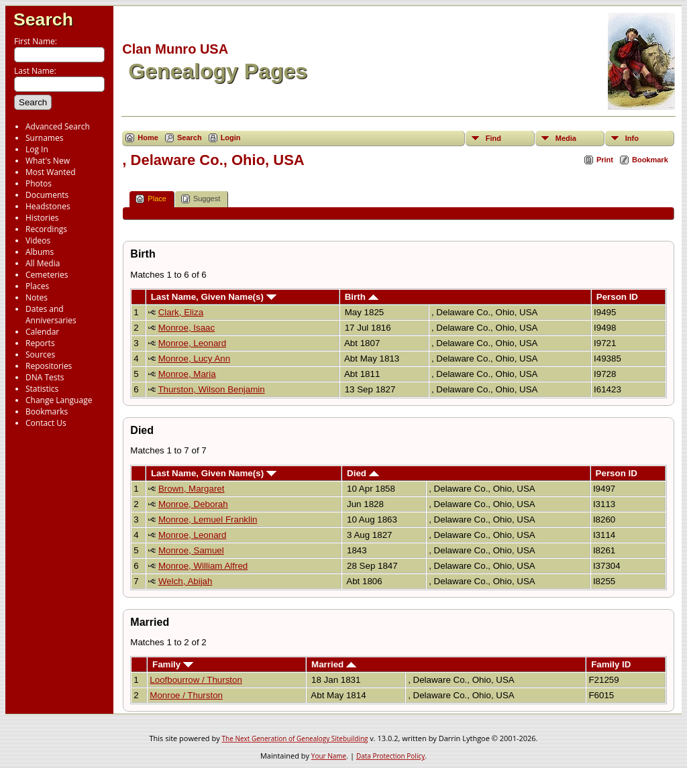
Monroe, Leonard (192, 343)
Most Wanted (50, 172)
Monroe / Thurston (186, 695)
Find (493, 138)
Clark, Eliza (180, 312)
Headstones (47, 206)
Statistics (41, 388)
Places (37, 286)
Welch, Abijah (185, 581)
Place (151, 199)
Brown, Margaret (191, 489)
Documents (46, 195)
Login (231, 137)
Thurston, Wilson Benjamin (211, 389)
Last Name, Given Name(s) (213, 297)
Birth (361, 297)
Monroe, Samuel (191, 550)
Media (566, 138)
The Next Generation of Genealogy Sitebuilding (295, 738)
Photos (38, 183)
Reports (40, 343)
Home (148, 137)
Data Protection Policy (390, 756)
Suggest (200, 199)
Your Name (328, 756)
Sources (40, 354)
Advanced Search (57, 126)
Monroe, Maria (187, 374)
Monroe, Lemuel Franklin (207, 519)
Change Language (58, 400)
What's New (47, 160)
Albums (39, 252)
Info (632, 138)
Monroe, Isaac (186, 328)
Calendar (42, 331)
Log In (36, 149)
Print (604, 160)
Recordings (46, 229)
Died (363, 473)
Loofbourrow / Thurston (196, 680)
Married (333, 664)
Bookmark (650, 160)
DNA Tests (44, 377)
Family (172, 664)
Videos (37, 240)
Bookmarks (46, 411)
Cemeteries (46, 274)
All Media (42, 263)
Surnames (44, 138)
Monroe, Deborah (193, 504)
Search (43, 19)
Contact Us (45, 423)
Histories (41, 217)
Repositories (48, 366)
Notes (36, 297)
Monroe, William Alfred (203, 566)
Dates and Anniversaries (50, 314)
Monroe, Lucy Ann (194, 358)
